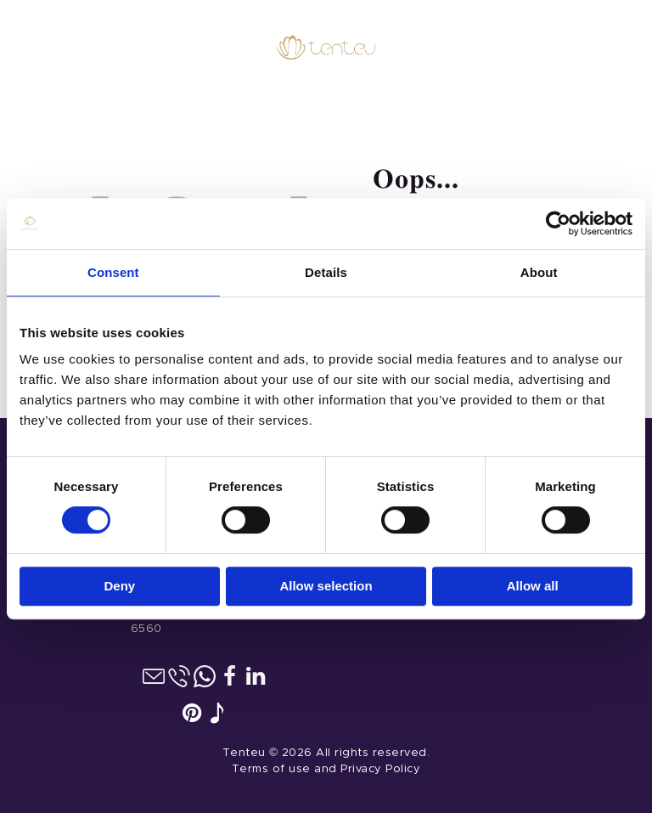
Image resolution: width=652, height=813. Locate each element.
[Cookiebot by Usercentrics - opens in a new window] (558, 221)
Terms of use (271, 769)
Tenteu (244, 753)
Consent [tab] (113, 270)
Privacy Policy (380, 769)
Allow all (533, 583)
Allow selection (325, 583)
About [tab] (539, 270)
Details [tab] (326, 270)
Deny (119, 583)
